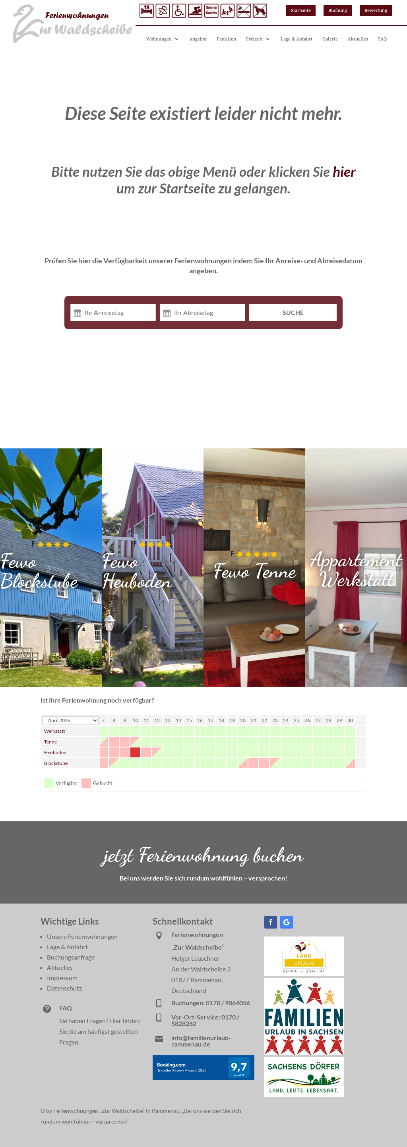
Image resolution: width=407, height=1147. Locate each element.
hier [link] (344, 171)
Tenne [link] (50, 742)
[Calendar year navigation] (70, 720)
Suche (293, 312)
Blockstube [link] (56, 763)
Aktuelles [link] (358, 39)
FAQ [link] (382, 39)
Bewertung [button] (375, 10)
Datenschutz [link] (64, 988)
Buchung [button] (337, 10)
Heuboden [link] (55, 752)
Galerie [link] (330, 39)
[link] (304, 973)
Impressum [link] (62, 977)
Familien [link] (226, 39)
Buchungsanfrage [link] (71, 957)
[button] (270, 922)
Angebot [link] (198, 39)
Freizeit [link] (254, 39)
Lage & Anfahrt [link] (296, 39)
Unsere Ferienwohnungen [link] (82, 936)
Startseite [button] (301, 10)
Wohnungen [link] (159, 39)
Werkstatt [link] (54, 731)
